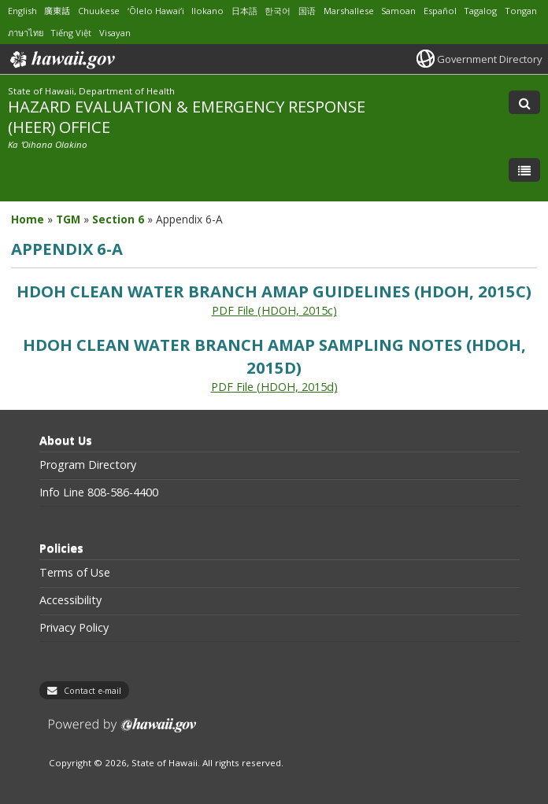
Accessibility (70, 600)
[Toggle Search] (524, 102)
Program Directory (87, 464)
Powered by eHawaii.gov (122, 731)
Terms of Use (74, 572)
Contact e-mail (92, 690)
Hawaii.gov (61, 60)
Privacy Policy (74, 627)
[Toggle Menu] (524, 170)
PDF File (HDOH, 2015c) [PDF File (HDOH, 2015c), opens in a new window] (274, 310)
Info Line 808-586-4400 (98, 492)
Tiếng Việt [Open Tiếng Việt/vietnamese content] (70, 33)
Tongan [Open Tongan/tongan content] (521, 11)
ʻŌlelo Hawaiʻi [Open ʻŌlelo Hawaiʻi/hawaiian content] (156, 11)
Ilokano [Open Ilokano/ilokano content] (207, 11)
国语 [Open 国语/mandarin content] (307, 11)
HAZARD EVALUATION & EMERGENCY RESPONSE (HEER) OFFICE (186, 116)
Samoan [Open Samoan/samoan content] (398, 11)
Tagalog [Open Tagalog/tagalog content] (480, 11)
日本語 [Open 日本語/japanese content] (244, 11)
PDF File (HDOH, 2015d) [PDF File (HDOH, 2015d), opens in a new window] (274, 386)
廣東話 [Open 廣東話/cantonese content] (57, 11)
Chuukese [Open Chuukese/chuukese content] (99, 11)
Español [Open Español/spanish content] (440, 11)
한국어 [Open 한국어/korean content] (278, 11)
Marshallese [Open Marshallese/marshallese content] (349, 11)
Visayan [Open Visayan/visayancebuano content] (115, 33)
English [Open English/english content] (22, 11)
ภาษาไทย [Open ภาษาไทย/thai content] (25, 33)
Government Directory (489, 59)
